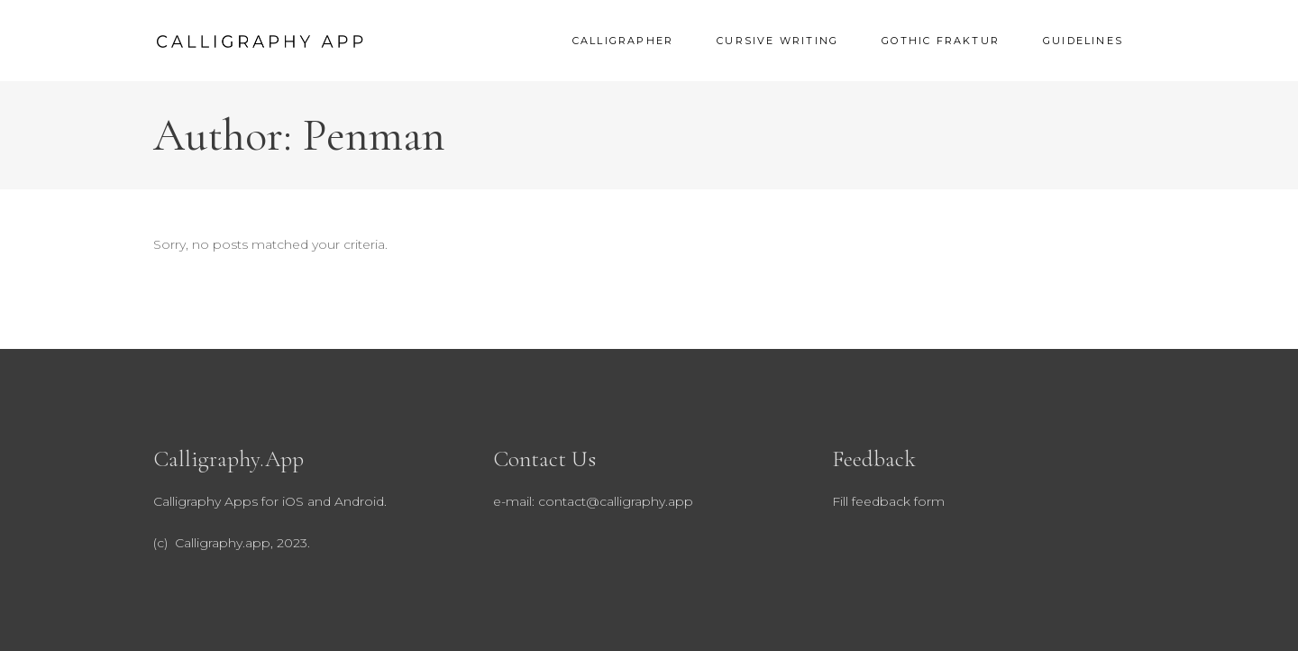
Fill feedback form (888, 501)
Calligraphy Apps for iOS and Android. (270, 501)
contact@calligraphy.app (615, 501)
